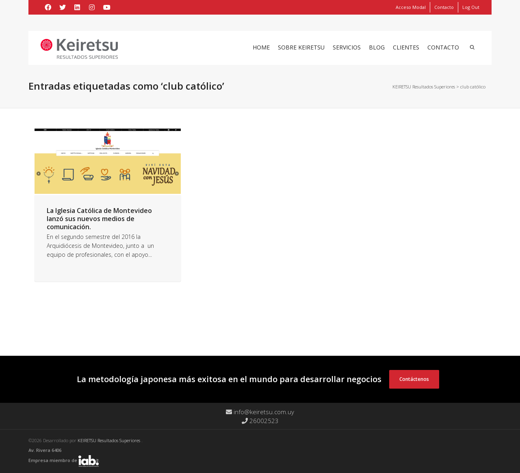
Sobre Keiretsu (301, 47)
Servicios (347, 47)
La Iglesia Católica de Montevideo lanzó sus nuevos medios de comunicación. (99, 218)
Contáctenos (414, 379)
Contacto (444, 7)
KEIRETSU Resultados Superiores (109, 440)
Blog (377, 47)
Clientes (406, 47)
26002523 (260, 421)
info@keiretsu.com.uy (260, 412)
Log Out (470, 7)
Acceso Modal (411, 7)
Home (261, 47)
